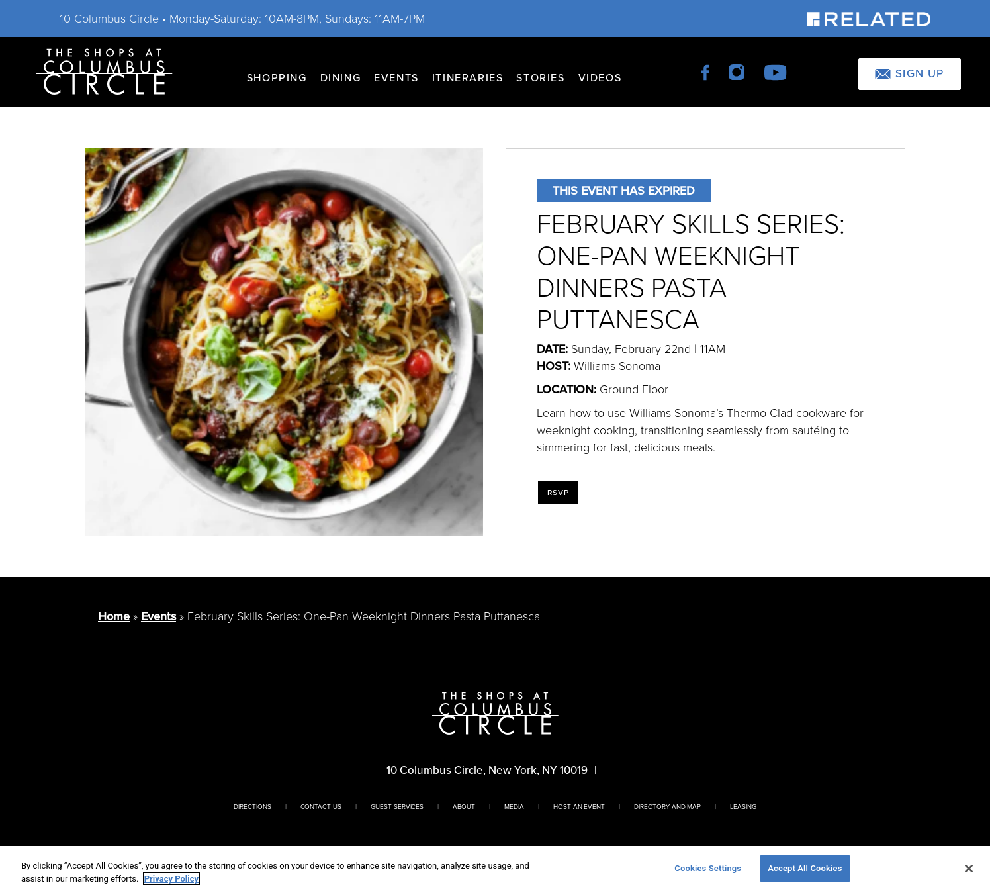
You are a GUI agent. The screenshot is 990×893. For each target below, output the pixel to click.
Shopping (277, 77)
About (464, 807)
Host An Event (579, 807)
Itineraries (468, 77)
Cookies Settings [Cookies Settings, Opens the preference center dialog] (707, 868)
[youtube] (775, 71)
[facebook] (706, 71)
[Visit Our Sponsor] (868, 18)
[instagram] (737, 71)
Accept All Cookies (805, 868)
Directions (252, 807)
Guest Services (397, 807)
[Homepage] (104, 70)
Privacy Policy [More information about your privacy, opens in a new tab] (171, 879)
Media (514, 807)
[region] (495, 869)
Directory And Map (667, 807)
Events (396, 77)
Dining (340, 77)
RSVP (558, 492)
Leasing (743, 807)
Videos (600, 77)
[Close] (968, 868)
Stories (540, 77)
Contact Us (321, 807)
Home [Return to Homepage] (114, 616)
